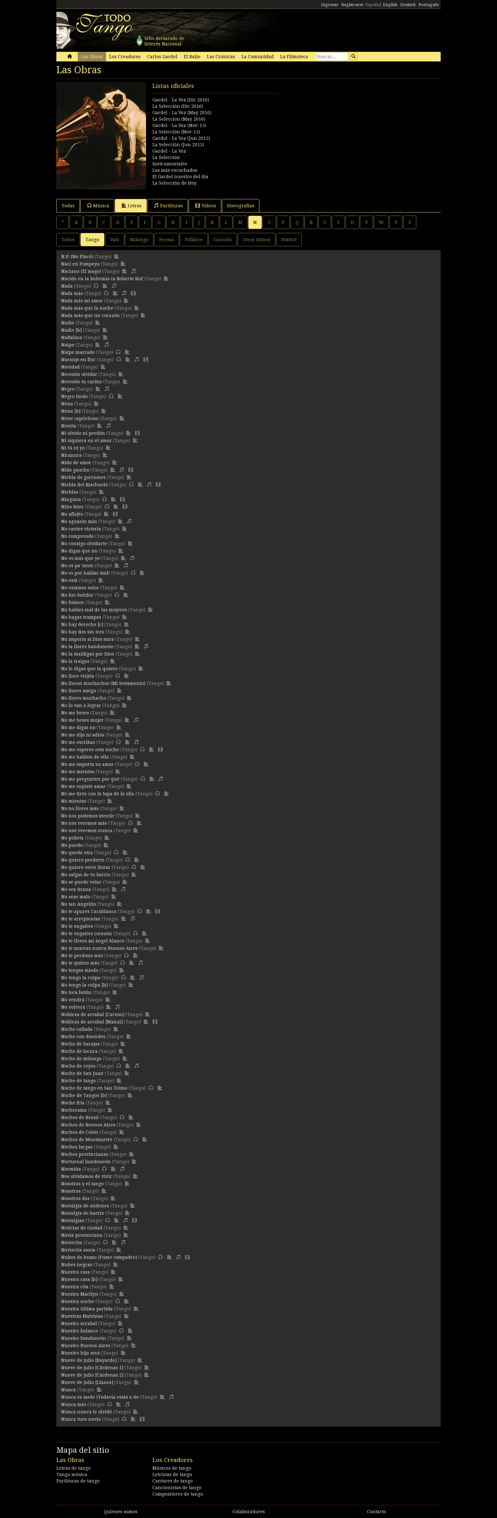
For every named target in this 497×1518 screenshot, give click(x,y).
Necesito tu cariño (81, 381)
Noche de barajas (80, 1043)
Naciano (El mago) (81, 271)
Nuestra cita (74, 1286)
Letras (132, 205)
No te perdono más (82, 955)
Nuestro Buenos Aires (85, 1345)
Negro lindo (74, 396)
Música (98, 205)
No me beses (75, 712)
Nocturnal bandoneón (86, 1161)
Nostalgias (72, 1220)
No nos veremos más (84, 823)
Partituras (168, 205)
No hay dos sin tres (82, 631)
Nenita (68, 425)
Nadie (67, 322)
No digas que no (79, 550)
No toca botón (76, 992)
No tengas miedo (79, 970)
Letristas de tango (172, 1474)
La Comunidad (257, 56)
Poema (166, 239)
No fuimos (72, 602)
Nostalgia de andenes (85, 1205)
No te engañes (77, 926)
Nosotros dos (75, 1198)
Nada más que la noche (87, 308)
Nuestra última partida (87, 1308)
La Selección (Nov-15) (176, 131)
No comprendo (77, 536)
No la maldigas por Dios (87, 653)
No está (69, 580)
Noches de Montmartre (86, 1139)
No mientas (73, 801)
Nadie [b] (71, 330)
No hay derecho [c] (82, 624)
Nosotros (71, 1191)
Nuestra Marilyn (79, 1294)
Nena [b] (70, 411)
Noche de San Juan (82, 1073)
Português (429, 4)
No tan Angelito (78, 904)
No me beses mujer (82, 720)
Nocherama (74, 1110)
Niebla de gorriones (83, 477)
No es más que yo (80, 558)
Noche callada (77, 1029)
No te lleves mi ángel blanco (92, 940)
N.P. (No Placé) (77, 256)
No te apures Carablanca (88, 911)
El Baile (192, 56)
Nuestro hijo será (80, 1352)
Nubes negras (76, 1264)
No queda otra (77, 852)
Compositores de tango (177, 1494)
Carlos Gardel (162, 56)
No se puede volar (81, 882)
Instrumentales (169, 163)
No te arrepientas (80, 918)
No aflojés (72, 514)
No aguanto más (79, 521)
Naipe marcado (78, 352)
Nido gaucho (75, 470)
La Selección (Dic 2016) (177, 106)
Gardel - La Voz (169, 151)
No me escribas (78, 742)
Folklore (194, 239)
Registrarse (352, 4)
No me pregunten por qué (90, 779)
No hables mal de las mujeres (94, 609)
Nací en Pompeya (80, 263)
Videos (205, 205)
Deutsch (408, 4)
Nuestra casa (75, 1272)
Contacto (376, 1511)
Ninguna (71, 499)
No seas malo (75, 896)
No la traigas (75, 661)
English (390, 4)
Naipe (67, 344)
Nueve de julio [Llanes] (87, 1382)
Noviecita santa (78, 1249)
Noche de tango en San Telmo (94, 1088)
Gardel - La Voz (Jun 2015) (181, 138)
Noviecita (71, 1242)
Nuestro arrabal (79, 1323)
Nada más (72, 293)
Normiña (71, 1169)
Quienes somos (120, 1511)
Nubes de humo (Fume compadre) (99, 1257)
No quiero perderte (82, 859)
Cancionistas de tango (176, 1487)
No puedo (72, 845)
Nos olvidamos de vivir (86, 1176)
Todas (68, 205)
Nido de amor (76, 462)
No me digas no (78, 727)
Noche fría (73, 1102)
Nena (67, 403)
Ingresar (329, 4)
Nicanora (71, 455)
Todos (68, 239)
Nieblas (69, 492)
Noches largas (77, 1146)
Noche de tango (78, 1080)
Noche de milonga (81, 1058)
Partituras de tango (78, 1480)
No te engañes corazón (86, 933)
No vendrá (73, 999)
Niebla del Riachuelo (84, 484)
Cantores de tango (172, 1480)
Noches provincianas (84, 1154)
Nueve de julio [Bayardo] (89, 1360)
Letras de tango (73, 1468)
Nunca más (73, 1404)
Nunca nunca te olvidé (86, 1411)
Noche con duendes (83, 1036)
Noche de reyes (78, 1066)
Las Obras (92, 56)
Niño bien (72, 506)
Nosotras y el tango (82, 1183)
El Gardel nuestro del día (180, 176)
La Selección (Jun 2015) (178, 144)
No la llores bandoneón (87, 646)
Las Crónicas (221, 56)
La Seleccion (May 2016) (178, 119)
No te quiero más (80, 963)
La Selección (166, 157)
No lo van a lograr (81, 705)
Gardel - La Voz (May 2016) (181, 112)
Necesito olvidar (79, 374)
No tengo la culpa (80, 977)
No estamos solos (80, 587)
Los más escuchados (174, 170)
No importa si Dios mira (87, 639)
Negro (68, 389)
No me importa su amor (87, 764)
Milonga (139, 239)
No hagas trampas (81, 617)
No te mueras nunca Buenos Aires (99, 948)
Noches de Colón (79, 1132)
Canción (223, 239)
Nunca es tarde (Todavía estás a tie (100, 1397)
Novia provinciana (81, 1235)
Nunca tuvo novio (81, 1419)
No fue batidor (77, 595)
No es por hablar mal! (85, 573)
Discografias (240, 205)
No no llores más (80, 808)
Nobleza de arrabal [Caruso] (92, 1014)
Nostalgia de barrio (82, 1213)
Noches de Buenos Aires (88, 1124)
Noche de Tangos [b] (84, 1095)
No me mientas (77, 771)
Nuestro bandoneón (83, 1338)
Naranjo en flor (78, 359)
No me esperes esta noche (90, 749)
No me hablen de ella (85, 756)
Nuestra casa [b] (79, 1279)
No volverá (73, 1007)
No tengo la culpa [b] (84, 985)
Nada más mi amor (82, 300)
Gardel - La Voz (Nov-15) (179, 125)
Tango (92, 239)
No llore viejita (77, 676)
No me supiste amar (83, 786)
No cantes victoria (81, 528)
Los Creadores (125, 56)
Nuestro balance (79, 1330)
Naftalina (71, 337)
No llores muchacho (83, 698)
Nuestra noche (77, 1301)
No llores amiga (78, 690)
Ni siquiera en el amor (86, 440)
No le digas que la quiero (89, 668)
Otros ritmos (256, 239)
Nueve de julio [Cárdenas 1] (92, 1367)
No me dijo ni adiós (82, 734)
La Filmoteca (294, 56)
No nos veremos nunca (86, 830)
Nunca (68, 1389)
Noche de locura (79, 1051)
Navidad (70, 367)
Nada (67, 286)
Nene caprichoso (80, 418)
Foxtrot (289, 239)
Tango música (71, 1474)
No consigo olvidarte (84, 543)
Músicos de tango (171, 1468)
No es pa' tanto (77, 565)
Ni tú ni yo (73, 447)
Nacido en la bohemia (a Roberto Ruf (102, 278)
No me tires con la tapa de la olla (97, 793)
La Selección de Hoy (174, 183)
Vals (114, 239)
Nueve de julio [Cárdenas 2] (92, 1375)
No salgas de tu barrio (85, 874)
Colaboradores (248, 1511)
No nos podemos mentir (87, 815)
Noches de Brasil (80, 1117)
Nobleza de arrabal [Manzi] (92, 1021)
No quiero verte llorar (85, 867)
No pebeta (72, 837)
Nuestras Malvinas (82, 1316)
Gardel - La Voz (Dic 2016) (180, 99)
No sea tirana (76, 889)
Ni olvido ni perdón (83, 433)
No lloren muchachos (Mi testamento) (103, 683)
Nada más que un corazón (90, 315)
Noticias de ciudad (81, 1227)
